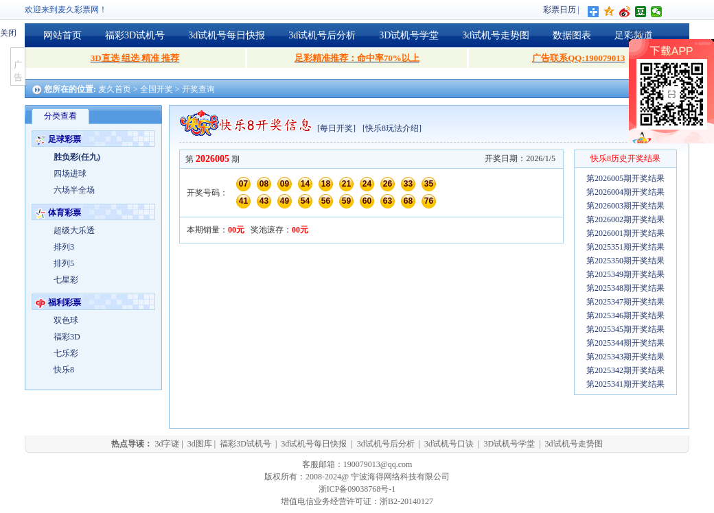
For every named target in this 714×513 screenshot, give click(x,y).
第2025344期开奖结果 (625, 343)
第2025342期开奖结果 (625, 370)
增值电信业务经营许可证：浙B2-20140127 (357, 501)
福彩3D (67, 337)
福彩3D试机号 (135, 35)
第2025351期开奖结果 (625, 247)
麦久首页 (114, 89)
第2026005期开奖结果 (625, 178)
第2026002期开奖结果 (625, 219)
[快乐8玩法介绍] (392, 128)
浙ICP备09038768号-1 (357, 489)
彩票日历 (559, 9)
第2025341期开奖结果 (625, 384)
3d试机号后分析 (322, 35)
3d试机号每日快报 (226, 35)
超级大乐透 (74, 230)
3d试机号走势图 (495, 35)
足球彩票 (64, 139)
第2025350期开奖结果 (625, 260)
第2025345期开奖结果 (625, 329)
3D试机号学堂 (409, 35)
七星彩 (66, 280)
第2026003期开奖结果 (625, 206)
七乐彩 (66, 353)
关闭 (8, 33)
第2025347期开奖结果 (625, 302)
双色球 (66, 320)
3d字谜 (166, 444)
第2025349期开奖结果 (625, 274)
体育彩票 (64, 212)
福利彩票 (64, 302)
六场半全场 (74, 190)
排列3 (64, 247)
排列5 (64, 263)
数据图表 (572, 35)
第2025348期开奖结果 (625, 288)
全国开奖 (156, 89)
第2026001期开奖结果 (625, 233)
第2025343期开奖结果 (625, 356)
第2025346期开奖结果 (625, 315)
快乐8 (64, 369)
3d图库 (199, 444)
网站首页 (62, 35)
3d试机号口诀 (449, 444)
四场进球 (70, 173)
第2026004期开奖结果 (625, 192)
